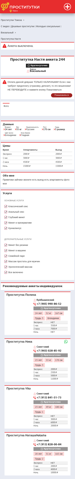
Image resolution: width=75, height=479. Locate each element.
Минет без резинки (18, 245)
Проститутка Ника (19, 341)
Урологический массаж (20, 266)
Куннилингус (14, 228)
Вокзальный (38, 71)
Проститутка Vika (18, 388)
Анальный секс (16, 211)
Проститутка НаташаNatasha (26, 435)
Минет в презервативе (20, 222)
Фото (6, 106)
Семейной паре (16, 256)
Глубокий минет (16, 217)
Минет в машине (17, 250)
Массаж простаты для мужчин (24, 261)
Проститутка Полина (21, 295)
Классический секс (18, 206)
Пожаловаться (62, 95)
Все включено (15, 272)
